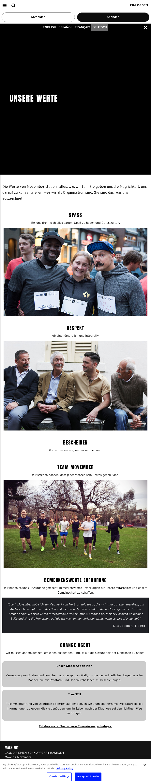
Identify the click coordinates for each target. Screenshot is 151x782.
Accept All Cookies (88, 776)
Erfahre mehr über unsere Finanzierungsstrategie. (75, 575)
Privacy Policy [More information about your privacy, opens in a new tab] (64, 768)
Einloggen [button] (139, 5)
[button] (4, 5)
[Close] (144, 765)
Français (82, 27)
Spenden (113, 17)
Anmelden (38, 17)
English (49, 27)
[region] (75, 770)
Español (65, 27)
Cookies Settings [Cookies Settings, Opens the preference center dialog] (59, 776)
